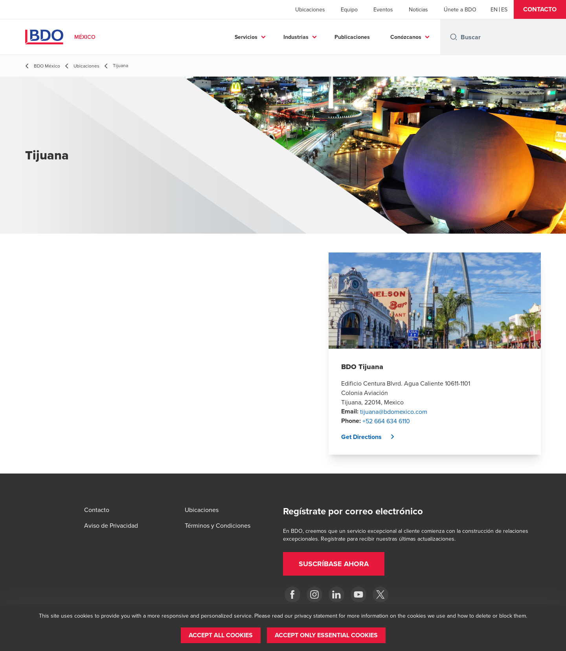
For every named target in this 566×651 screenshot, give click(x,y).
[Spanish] (504, 9)
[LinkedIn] (336, 594)
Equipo (349, 9)
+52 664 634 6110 (386, 421)
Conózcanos (405, 37)
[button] (540, 9)
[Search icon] (454, 37)
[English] (494, 9)
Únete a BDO (460, 9)
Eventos (383, 9)
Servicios (246, 37)
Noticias (418, 9)
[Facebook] (292, 594)
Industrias (296, 37)
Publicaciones (352, 37)
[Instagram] (314, 594)
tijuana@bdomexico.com (393, 411)
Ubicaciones (310, 9)
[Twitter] (380, 594)
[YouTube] (358, 594)
